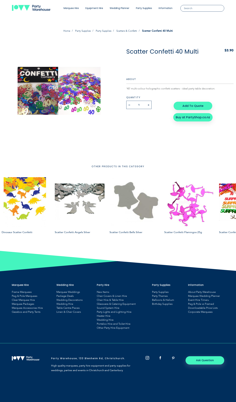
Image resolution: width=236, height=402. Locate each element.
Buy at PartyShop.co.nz (193, 115)
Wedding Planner (119, 8)
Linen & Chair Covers (68, 311)
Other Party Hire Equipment (113, 327)
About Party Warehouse (202, 291)
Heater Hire (103, 315)
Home (65, 31)
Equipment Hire (94, 8)
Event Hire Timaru (198, 299)
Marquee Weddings (68, 291)
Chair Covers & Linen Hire (112, 295)
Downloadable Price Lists (203, 307)
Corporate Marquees (200, 311)
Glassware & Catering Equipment (116, 303)
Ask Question (206, 360)
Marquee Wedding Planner (204, 295)
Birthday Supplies (162, 303)
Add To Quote (192, 105)
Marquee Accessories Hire (27, 307)
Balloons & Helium (163, 299)
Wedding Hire (64, 303)
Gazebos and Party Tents (26, 311)
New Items (103, 291)
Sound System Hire (108, 307)
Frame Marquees (22, 291)
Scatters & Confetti (128, 31)
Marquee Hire (71, 8)
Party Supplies (144, 8)
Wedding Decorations (69, 299)
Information (165, 8)
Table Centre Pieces (68, 307)
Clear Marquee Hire (23, 299)
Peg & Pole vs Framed (201, 303)
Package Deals (65, 295)
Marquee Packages (23, 303)
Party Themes (160, 295)
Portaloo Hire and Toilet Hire (113, 323)
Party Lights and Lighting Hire (114, 311)
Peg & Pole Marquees (24, 295)
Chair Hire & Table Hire (110, 299)
